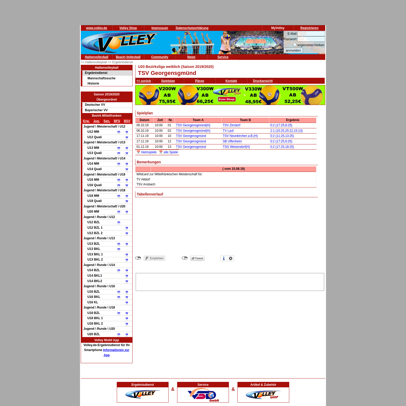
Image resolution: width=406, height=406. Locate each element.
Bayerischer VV (96, 110)
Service (223, 57)
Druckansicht (263, 81)
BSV (127, 121)
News (191, 57)
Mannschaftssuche (101, 78)
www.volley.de (96, 28)
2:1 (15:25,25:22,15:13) (286, 130)
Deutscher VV (95, 105)
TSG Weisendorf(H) (236, 147)
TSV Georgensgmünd (191, 136)
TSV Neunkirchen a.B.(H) (240, 136)
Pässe (199, 81)
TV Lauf (228, 130)
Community (159, 57)
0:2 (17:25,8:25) (281, 125)
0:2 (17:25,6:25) (281, 141)
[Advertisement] (230, 281)
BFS (117, 121)
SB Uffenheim (232, 141)
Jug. (96, 121)
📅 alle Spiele (168, 152)
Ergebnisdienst (96, 73)
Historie (93, 83)
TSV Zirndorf (231, 125)
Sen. (107, 121)
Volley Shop (128, 28)
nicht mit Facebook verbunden (138, 258)
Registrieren (309, 28)
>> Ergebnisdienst (120, 62)
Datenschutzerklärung (192, 28)
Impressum (159, 28)
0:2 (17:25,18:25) (282, 147)
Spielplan (168, 81)
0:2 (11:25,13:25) (282, 136)
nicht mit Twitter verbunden (185, 258)
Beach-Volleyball (128, 57)
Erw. (86, 121)
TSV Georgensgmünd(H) (193, 125)
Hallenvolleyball (96, 57)
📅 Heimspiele (146, 152)
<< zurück (143, 81)
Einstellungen (230, 258)
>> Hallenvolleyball (94, 62)
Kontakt (231, 81)
